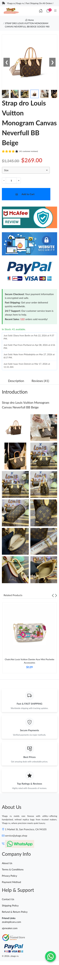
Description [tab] (16, 381)
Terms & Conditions (13, 869)
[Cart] (48, 11)
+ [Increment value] (18, 180)
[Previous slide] (52, 595)
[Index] (41, 11)
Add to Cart (28, 194)
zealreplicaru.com (11, 921)
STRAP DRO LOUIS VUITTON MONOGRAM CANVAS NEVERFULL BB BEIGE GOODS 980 (27, 25)
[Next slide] (56, 595)
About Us (7, 863)
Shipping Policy (10, 905)
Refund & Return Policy (15, 911)
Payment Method (11, 881)
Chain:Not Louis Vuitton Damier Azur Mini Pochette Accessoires (29, 661)
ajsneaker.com (9, 928)
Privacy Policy (9, 875)
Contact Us (8, 899)
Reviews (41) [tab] (40, 381)
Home (29, 20)
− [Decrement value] (4, 180)
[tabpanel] (29, 639)
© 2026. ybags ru (10, 956)
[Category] (55, 11)
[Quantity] (11, 180)
